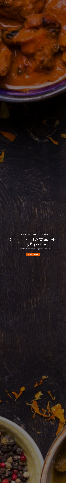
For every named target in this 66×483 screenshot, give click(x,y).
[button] (33, 254)
